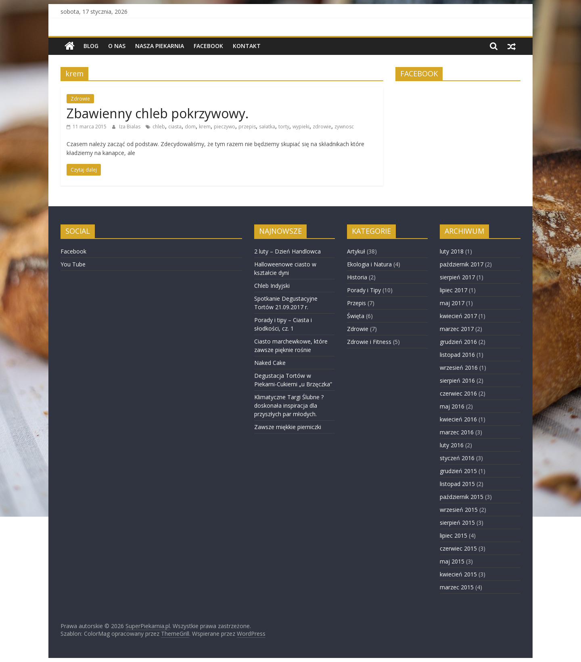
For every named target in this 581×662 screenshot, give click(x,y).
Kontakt (247, 46)
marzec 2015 (457, 587)
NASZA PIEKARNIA (159, 46)
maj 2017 (452, 303)
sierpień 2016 (457, 380)
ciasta (175, 126)
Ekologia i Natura (369, 264)
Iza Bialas (130, 126)
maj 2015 (452, 561)
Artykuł (356, 251)
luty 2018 (452, 251)
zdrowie (322, 126)
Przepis (356, 303)
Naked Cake (270, 363)
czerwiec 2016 (458, 393)
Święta (355, 316)
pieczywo (224, 126)
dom (190, 126)
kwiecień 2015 (458, 574)
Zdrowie (80, 98)
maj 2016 (452, 406)
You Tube (73, 264)
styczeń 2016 (457, 458)
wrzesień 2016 (459, 367)
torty (283, 126)
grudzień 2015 (458, 471)
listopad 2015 (457, 484)
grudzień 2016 (458, 342)
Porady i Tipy (364, 290)
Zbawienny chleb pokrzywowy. (158, 113)
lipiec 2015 (453, 535)
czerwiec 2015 (458, 548)
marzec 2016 (457, 432)
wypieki (301, 126)
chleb (159, 126)
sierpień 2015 (457, 522)
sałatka (267, 126)
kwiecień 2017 (458, 316)
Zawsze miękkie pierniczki (287, 427)
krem (205, 126)
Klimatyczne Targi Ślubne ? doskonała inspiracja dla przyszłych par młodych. (289, 405)
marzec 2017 (457, 329)
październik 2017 (461, 264)
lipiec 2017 (453, 290)
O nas (116, 46)
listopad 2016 (457, 354)
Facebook (208, 46)
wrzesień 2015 (459, 509)
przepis (247, 126)
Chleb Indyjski (272, 285)
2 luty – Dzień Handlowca (287, 251)
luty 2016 (452, 445)
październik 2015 (461, 497)
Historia (357, 277)
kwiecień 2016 (458, 419)
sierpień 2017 (457, 277)
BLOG (91, 46)
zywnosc (344, 126)
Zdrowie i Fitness (369, 342)
